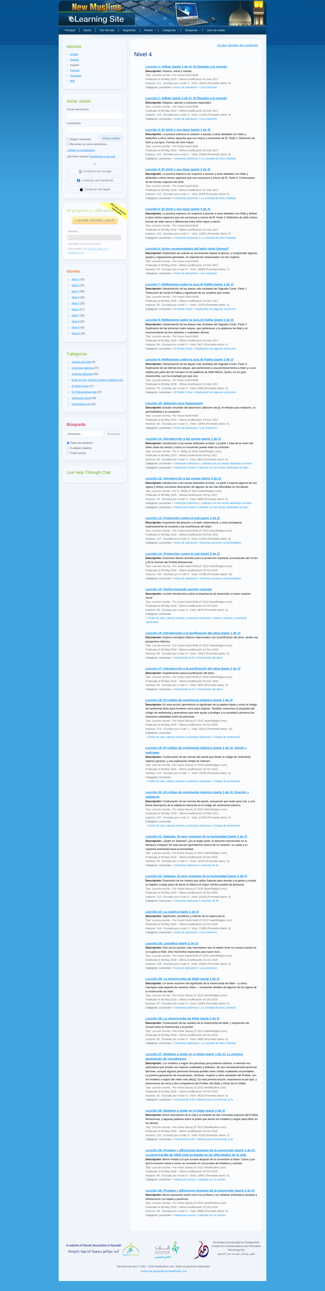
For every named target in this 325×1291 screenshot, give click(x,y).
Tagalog (74, 59)
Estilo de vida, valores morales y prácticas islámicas (180, 618)
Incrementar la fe (184, 657)
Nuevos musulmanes (97, 14)
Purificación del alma (209, 657)
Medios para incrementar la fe (215, 1099)
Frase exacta (76, 453)
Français (75, 70)
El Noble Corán (183, 309)
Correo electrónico (78, 109)
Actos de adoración (185, 87)
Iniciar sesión (111, 138)
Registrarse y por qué (102, 156)
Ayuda (87, 30)
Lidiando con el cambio (212, 1179)
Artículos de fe (209, 865)
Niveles (150, 30)
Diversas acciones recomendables (220, 542)
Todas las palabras (80, 442)
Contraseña (74, 123)
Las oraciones (208, 87)
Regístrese (129, 30)
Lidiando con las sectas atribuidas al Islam (226, 463)
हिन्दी (72, 81)
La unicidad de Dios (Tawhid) (218, 158)
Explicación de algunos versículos (215, 309)
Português (75, 75)
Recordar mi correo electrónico (87, 144)
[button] (68, 279)
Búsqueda (193, 30)
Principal (70, 30)
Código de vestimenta (227, 736)
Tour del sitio (107, 30)
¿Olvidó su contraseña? (81, 150)
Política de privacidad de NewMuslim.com (164, 1271)
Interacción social (184, 467)
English (74, 54)
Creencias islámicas (186, 158)
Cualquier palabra (79, 448)
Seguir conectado (79, 139)
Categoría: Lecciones (158, 87)
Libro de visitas (216, 30)
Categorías (170, 30)
